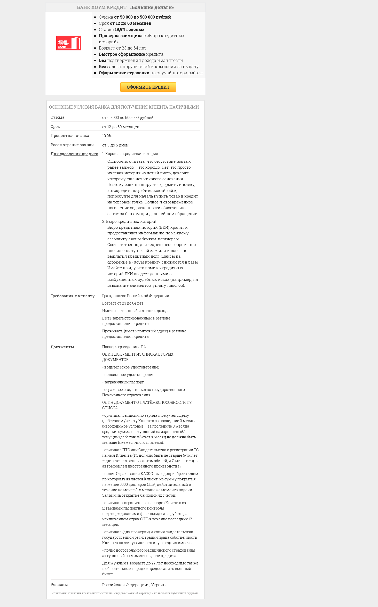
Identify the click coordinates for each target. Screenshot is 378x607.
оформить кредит (148, 87)
